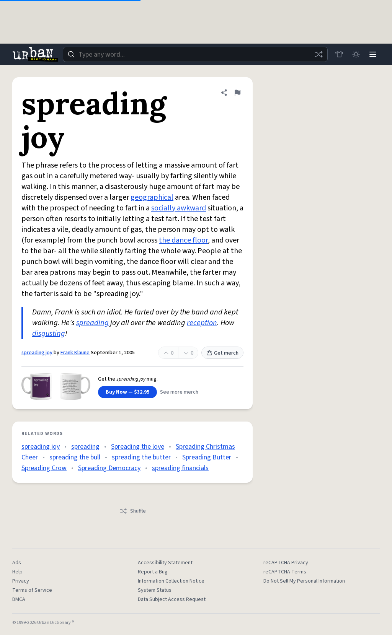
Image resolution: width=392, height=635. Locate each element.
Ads (16, 563)
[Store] (339, 54)
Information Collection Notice (171, 581)
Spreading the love (137, 446)
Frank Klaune (75, 353)
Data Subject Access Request (172, 599)
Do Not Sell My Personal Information (304, 581)
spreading (92, 323)
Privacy (20, 581)
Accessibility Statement (165, 563)
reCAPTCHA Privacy (285, 563)
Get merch (222, 353)
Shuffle (132, 511)
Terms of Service (32, 590)
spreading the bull (74, 457)
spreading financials (180, 468)
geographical (152, 197)
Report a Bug (153, 572)
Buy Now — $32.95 (127, 392)
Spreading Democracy (109, 468)
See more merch (179, 392)
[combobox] (195, 54)
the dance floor (183, 240)
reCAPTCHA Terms (284, 572)
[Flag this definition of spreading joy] (237, 92)
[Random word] (318, 54)
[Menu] (373, 54)
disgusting (48, 333)
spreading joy (36, 353)
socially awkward (178, 208)
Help (17, 572)
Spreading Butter (206, 457)
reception (202, 323)
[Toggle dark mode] (356, 54)
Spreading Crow (44, 468)
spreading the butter (141, 457)
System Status (155, 590)
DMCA (18, 599)
